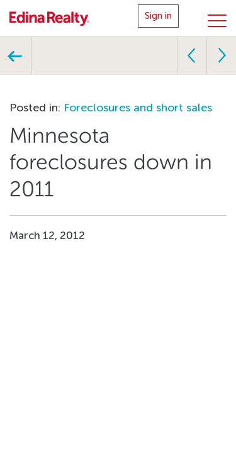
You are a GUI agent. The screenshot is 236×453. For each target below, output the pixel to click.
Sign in (158, 16)
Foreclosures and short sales (138, 107)
